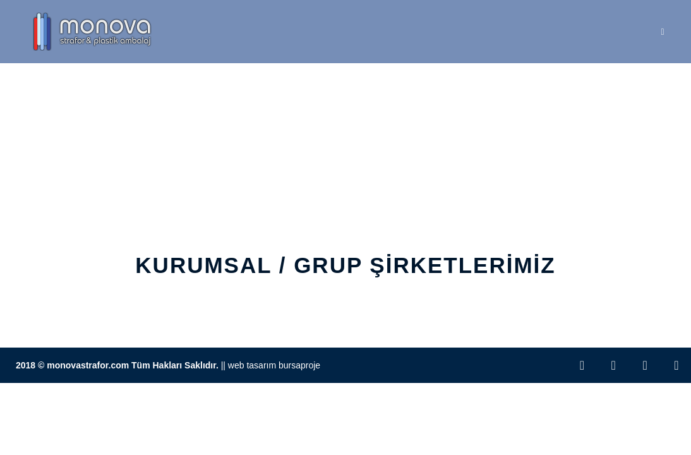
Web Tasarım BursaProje (274, 365)
